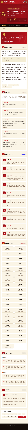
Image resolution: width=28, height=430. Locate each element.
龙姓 (12, 414)
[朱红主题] (23, 2)
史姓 (20, 414)
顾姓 (12, 416)
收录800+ (23, 154)
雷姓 (8, 414)
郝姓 (8, 416)
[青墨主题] (25, 2)
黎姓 (16, 414)
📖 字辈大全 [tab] (18, 25)
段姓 (4, 414)
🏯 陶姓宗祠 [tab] (11, 25)
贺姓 (23, 414)
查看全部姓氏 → (22, 416)
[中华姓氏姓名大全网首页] (11, 2)
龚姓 (16, 416)
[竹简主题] (26, 2)
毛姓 (4, 416)
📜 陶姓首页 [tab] (4, 25)
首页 (1, 28)
